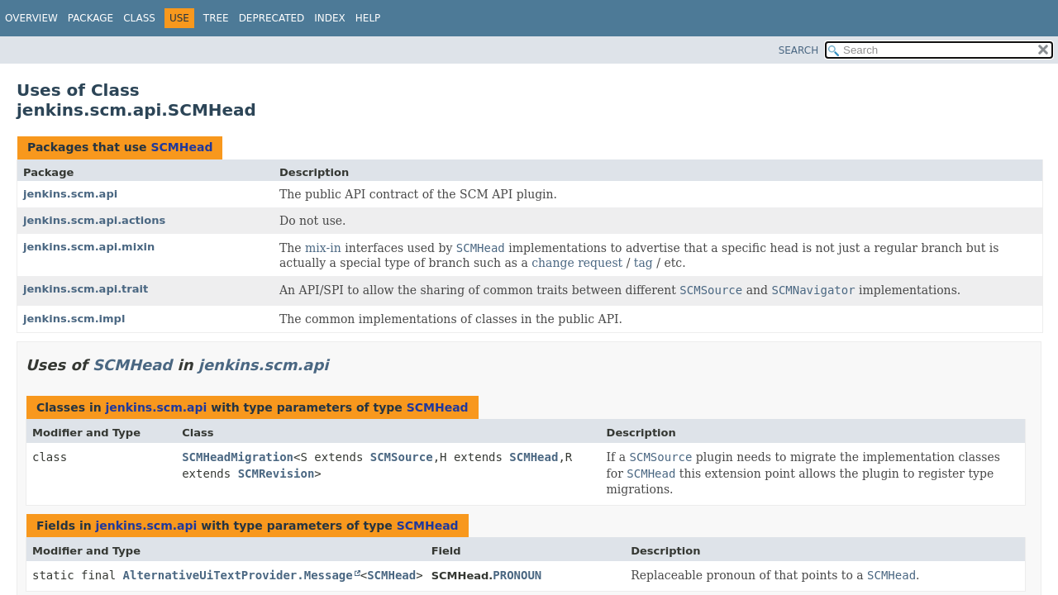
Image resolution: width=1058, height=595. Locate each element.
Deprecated (272, 18)
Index (330, 18)
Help (368, 18)
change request (576, 262)
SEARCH (799, 50)
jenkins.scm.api (70, 194)
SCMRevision (276, 473)
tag (643, 262)
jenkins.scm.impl (74, 318)
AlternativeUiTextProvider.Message (238, 575)
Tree (216, 18)
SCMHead (181, 147)
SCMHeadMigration (237, 457)
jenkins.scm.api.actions (94, 220)
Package (90, 18)
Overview (31, 18)
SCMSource (401, 457)
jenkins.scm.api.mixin (89, 246)
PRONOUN (517, 575)
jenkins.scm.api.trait (85, 289)
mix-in (323, 248)
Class (139, 18)
